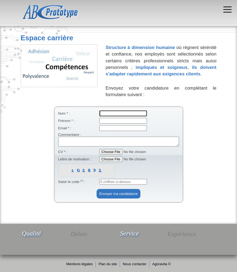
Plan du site (108, 264)
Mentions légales (79, 264)
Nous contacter (134, 264)
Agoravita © (161, 264)
